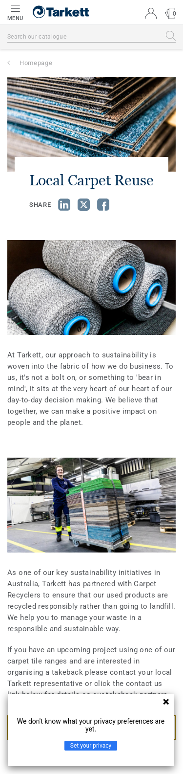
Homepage (36, 62)
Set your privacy (90, 745)
